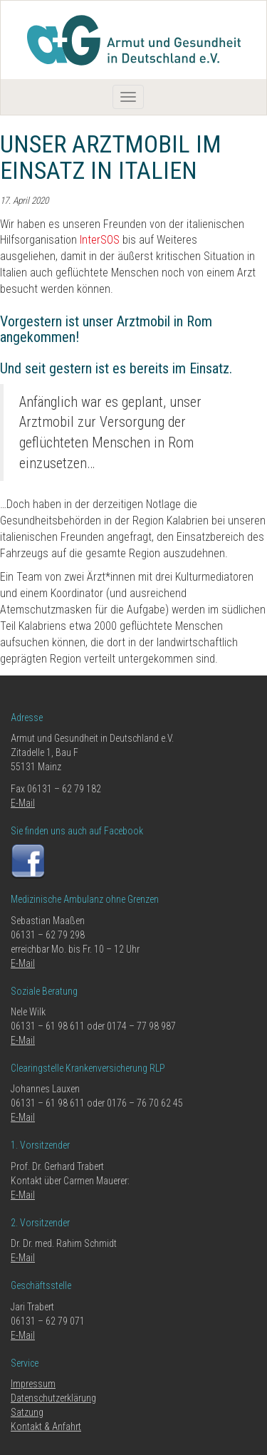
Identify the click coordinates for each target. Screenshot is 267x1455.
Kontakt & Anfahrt (46, 1426)
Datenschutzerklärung (53, 1398)
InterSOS (100, 240)
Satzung (27, 1412)
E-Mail (23, 803)
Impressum (33, 1383)
